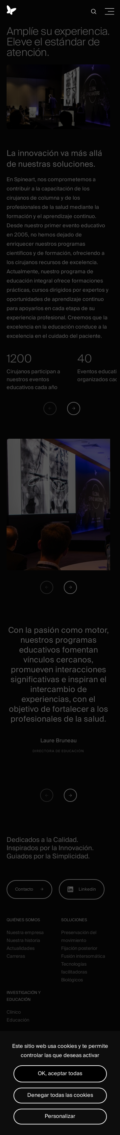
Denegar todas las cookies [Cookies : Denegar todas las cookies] (60, 1095)
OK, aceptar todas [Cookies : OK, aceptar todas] (60, 1073)
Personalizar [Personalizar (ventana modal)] (60, 1116)
